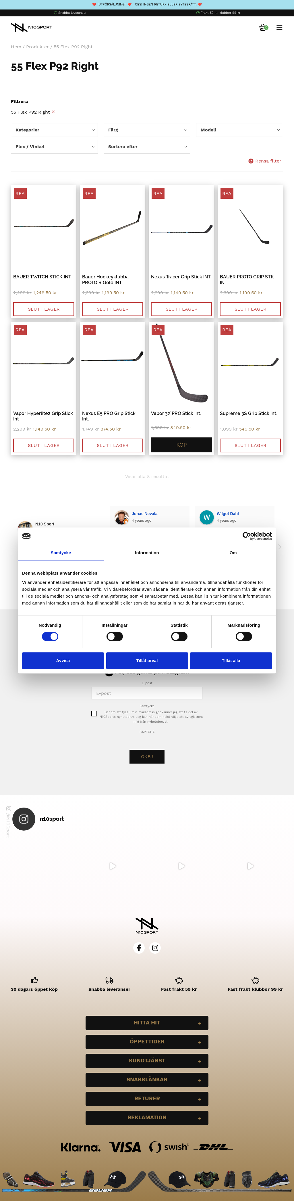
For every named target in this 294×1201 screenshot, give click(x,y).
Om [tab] (233, 552)
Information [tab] (147, 552)
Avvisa (63, 660)
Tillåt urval (147, 660)
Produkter (37, 46)
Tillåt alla (231, 660)
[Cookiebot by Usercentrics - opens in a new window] (247, 536)
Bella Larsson (230, 513)
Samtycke (147, 706)
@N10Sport (8, 822)
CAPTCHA (147, 732)
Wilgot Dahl (143, 513)
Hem (16, 46)
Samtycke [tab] (61, 552)
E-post (147, 683)
